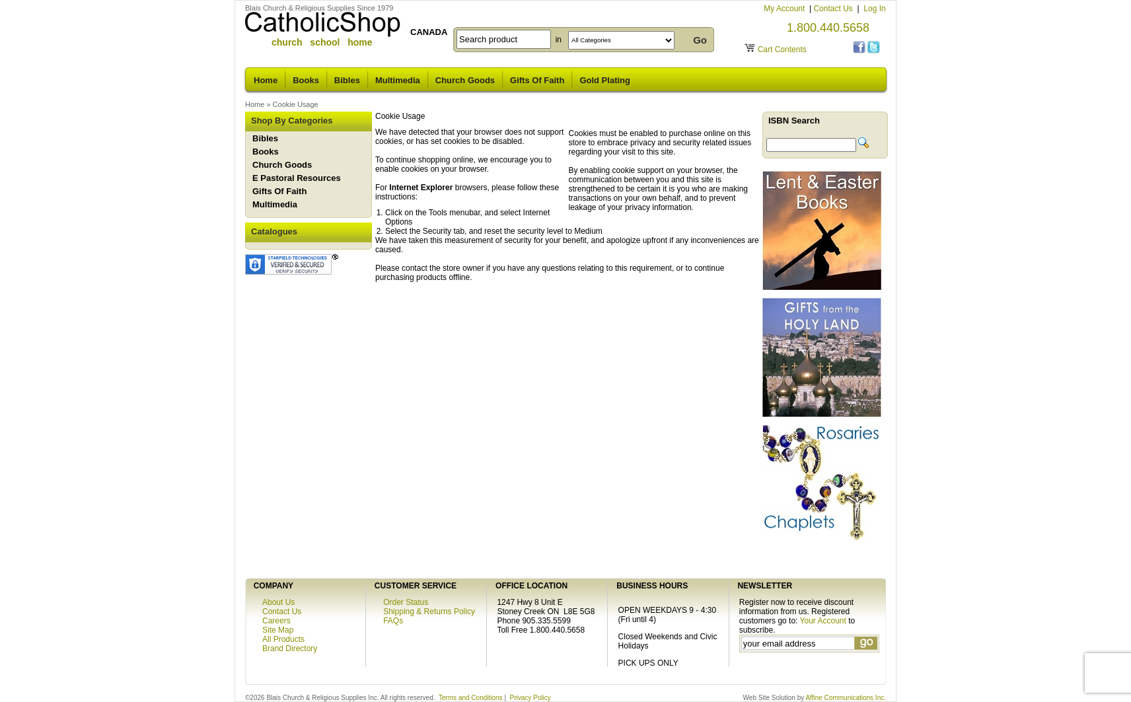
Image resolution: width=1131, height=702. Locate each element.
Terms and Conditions (471, 697)
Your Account (823, 620)
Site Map (277, 630)
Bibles (347, 80)
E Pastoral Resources (296, 178)
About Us (278, 602)
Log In (874, 8)
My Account (785, 8)
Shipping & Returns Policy (429, 611)
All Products (283, 639)
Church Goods (465, 80)
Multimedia (397, 80)
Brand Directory (289, 648)
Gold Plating (604, 80)
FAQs (393, 620)
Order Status (405, 602)
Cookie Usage (295, 104)
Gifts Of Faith (537, 80)
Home (265, 80)
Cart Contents (782, 49)
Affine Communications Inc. (845, 697)
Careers (276, 620)
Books (306, 80)
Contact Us (834, 8)
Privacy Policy (530, 697)
